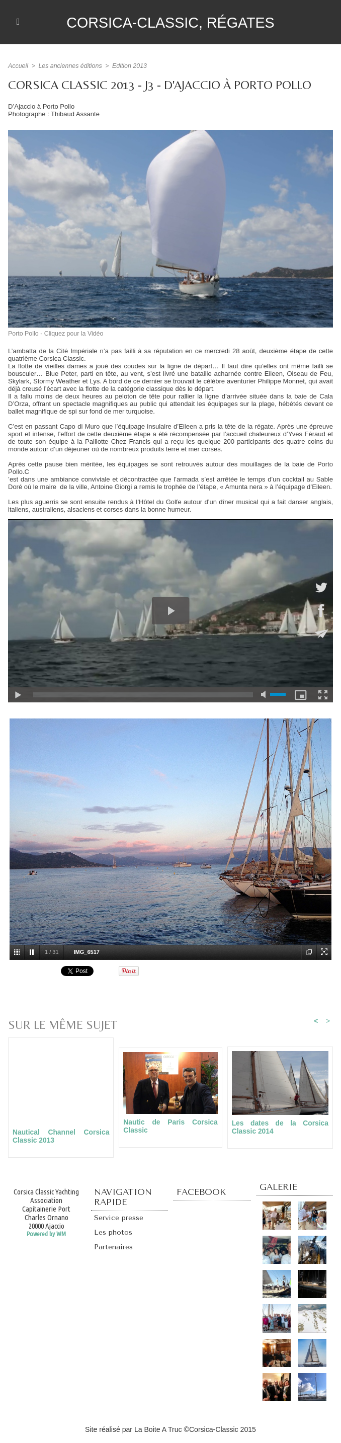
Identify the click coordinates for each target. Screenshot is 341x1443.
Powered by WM (46, 1234)
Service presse (120, 1218)
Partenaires (114, 1248)
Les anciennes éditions (68, 65)
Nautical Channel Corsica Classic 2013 (61, 1136)
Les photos (113, 1233)
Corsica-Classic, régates (170, 22)
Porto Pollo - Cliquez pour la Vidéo (54, 333)
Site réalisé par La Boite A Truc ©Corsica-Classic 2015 (170, 1429)
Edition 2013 (126, 65)
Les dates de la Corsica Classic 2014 (280, 1127)
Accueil (18, 65)
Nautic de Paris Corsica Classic (170, 1126)
